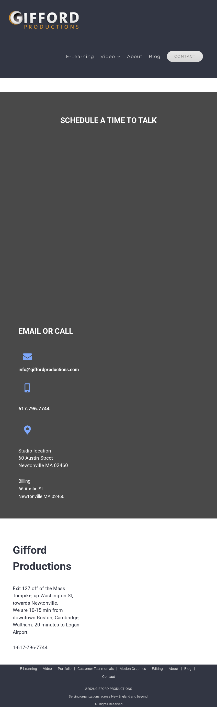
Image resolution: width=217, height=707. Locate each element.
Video (47, 669)
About (173, 669)
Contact (108, 677)
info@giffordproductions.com (48, 369)
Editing (157, 669)
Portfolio (65, 669)
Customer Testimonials (95, 669)
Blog (187, 669)
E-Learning (28, 669)
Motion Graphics (133, 669)
